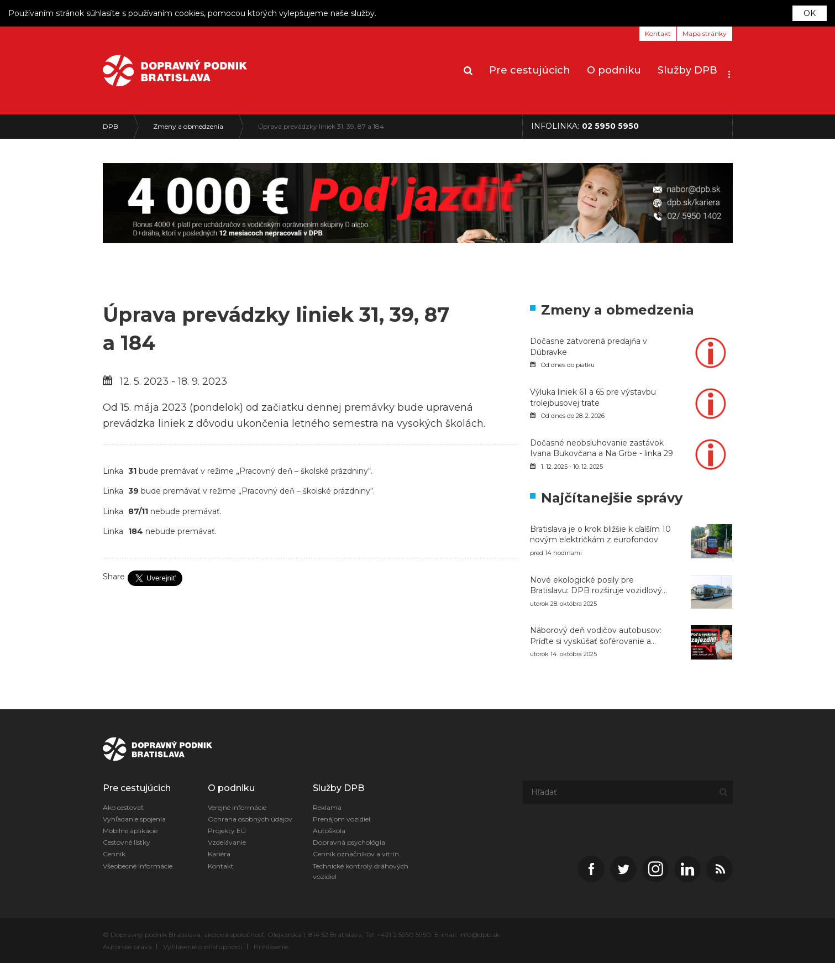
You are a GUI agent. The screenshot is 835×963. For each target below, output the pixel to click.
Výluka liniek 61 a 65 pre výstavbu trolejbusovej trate (593, 397)
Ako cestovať (123, 807)
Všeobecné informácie (137, 866)
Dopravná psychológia (349, 842)
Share (114, 577)
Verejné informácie (237, 807)
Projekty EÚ (227, 830)
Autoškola (329, 830)
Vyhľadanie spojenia (134, 819)
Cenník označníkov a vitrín (356, 854)
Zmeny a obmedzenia (188, 126)
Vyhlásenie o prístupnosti (203, 947)
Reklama (327, 807)
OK (810, 13)
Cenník (114, 854)
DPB (110, 126)
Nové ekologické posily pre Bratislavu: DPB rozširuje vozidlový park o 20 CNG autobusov (596, 585)
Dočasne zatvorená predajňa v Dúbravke (588, 346)
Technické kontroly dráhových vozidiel (360, 871)
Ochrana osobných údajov (250, 819)
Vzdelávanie (227, 842)
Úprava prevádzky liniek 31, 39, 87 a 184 (321, 126)
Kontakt (658, 33)
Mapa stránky (704, 33)
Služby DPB (687, 70)
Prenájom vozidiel (341, 819)
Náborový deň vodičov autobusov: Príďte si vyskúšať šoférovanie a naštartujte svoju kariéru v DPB (595, 636)
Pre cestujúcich (529, 70)
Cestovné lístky (126, 842)
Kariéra (219, 854)
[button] (729, 71)
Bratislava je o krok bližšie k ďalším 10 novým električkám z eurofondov (600, 534)
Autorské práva (127, 947)
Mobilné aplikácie (130, 830)
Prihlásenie (271, 947)
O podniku (614, 70)
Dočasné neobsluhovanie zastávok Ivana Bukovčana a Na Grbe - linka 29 (601, 448)
